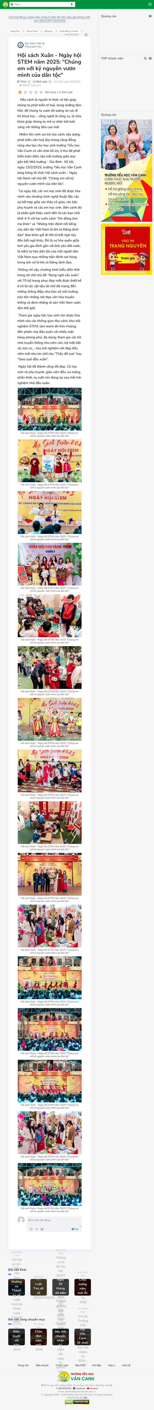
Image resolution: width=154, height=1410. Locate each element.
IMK (85, 1397)
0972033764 (64, 1388)
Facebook (79, 1388)
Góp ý (111, 1365)
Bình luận (40, 81)
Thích (21, 81)
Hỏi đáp (96, 1365)
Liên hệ (126, 1365)
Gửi (74, 1229)
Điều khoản (42, 1365)
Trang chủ (23, 1365)
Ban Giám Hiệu (33, 43)
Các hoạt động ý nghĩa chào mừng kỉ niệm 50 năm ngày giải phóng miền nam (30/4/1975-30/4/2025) (50, 18)
